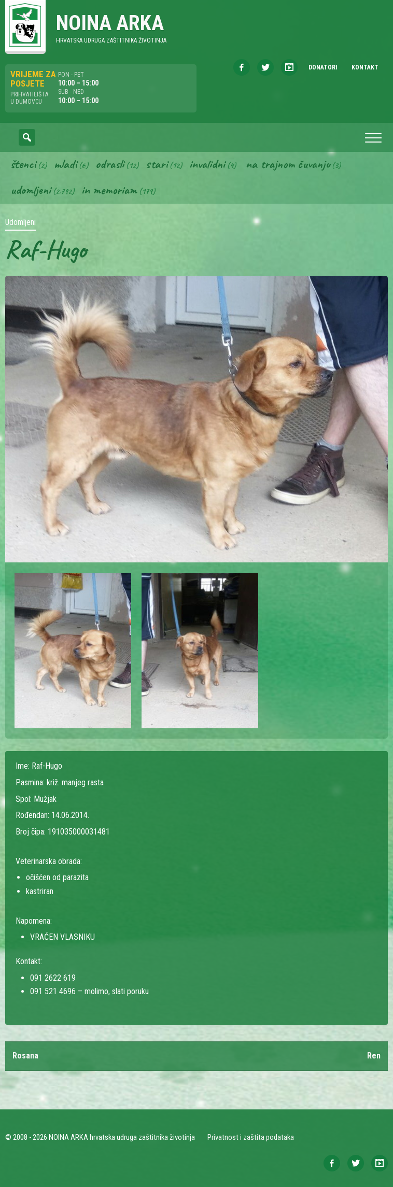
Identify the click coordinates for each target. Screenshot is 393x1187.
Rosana (25, 1056)
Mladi (65, 164)
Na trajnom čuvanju (288, 164)
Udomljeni (30, 189)
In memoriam (109, 189)
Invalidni (207, 164)
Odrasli (109, 164)
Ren (374, 1056)
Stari (156, 164)
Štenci (23, 164)
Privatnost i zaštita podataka (250, 1137)
